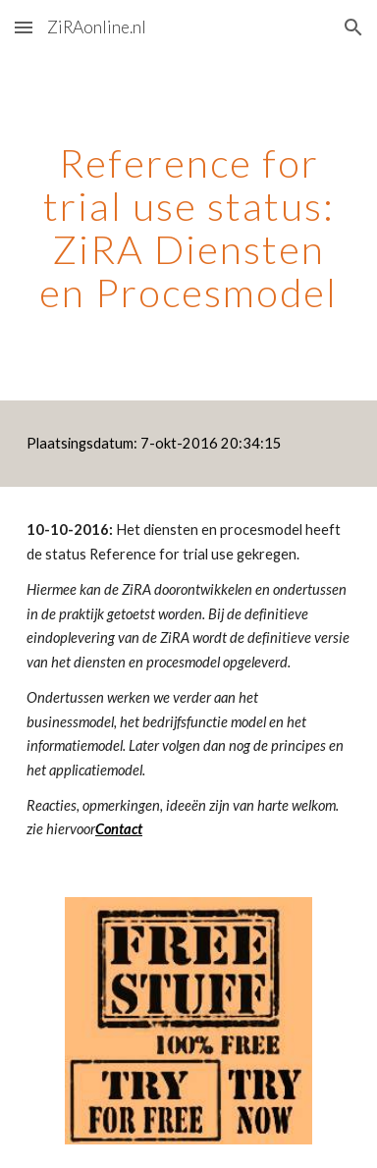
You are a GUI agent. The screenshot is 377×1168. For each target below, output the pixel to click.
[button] (23, 27)
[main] (188, 227)
